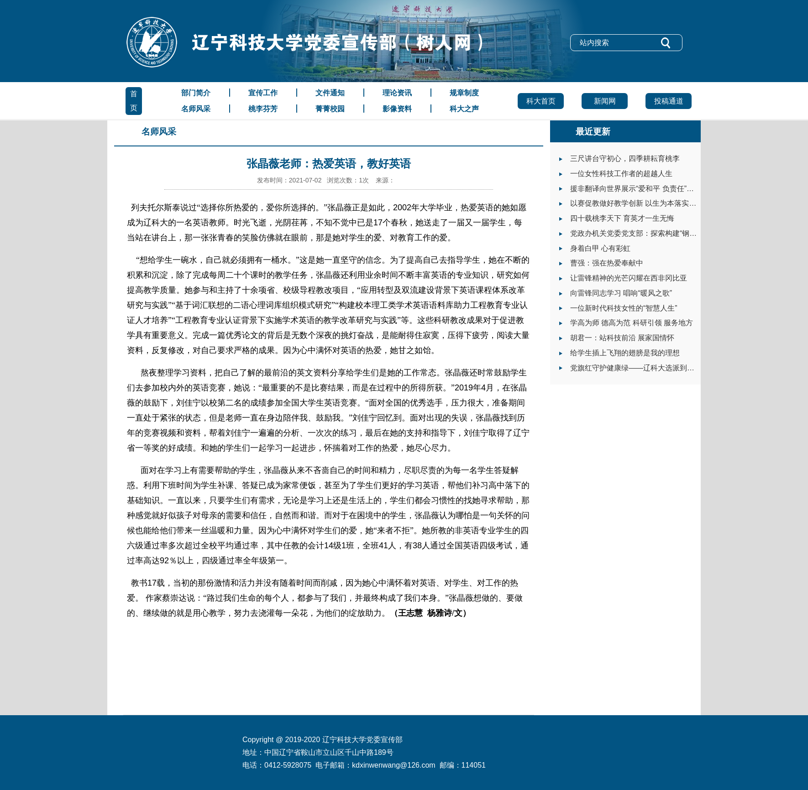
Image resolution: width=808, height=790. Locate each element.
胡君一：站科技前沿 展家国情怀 (622, 338)
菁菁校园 (330, 109)
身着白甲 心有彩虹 (600, 248)
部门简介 (195, 93)
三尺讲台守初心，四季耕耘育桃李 (625, 158)
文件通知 (330, 93)
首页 (133, 101)
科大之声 (464, 109)
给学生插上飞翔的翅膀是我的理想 (625, 353)
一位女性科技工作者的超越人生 (621, 173)
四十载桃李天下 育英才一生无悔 (622, 218)
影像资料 (397, 109)
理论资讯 (397, 93)
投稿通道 (668, 101)
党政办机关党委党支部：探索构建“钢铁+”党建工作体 (655, 233)
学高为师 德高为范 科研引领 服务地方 (631, 323)
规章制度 (464, 93)
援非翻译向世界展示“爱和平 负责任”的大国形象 (646, 188)
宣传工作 (263, 93)
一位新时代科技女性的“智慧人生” (623, 308)
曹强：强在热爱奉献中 (606, 263)
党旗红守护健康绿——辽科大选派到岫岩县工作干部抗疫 (661, 368)
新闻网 (605, 101)
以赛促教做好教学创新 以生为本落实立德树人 (644, 203)
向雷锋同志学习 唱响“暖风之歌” (621, 293)
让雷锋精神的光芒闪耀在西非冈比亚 (628, 278)
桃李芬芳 (263, 109)
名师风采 (195, 109)
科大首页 (541, 101)
